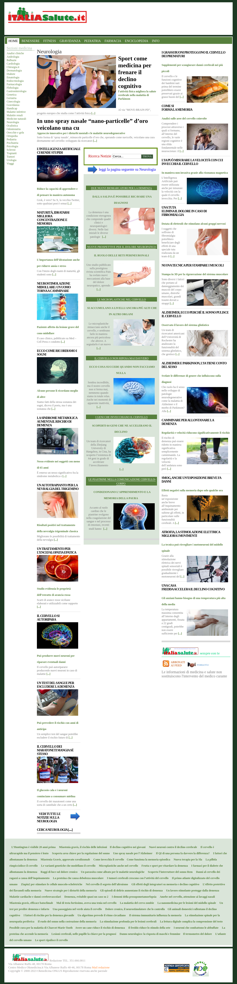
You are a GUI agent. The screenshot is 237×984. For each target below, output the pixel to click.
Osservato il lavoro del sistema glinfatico (185, 325)
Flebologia (12, 87)
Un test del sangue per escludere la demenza (55, 684)
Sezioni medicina (19, 48)
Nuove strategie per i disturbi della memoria (69, 890)
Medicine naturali (16, 118)
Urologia (12, 160)
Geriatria (12, 98)
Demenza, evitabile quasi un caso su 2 (85, 896)
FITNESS (49, 41)
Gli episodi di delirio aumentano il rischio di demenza (130, 890)
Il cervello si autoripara (48, 617)
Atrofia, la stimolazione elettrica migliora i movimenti (191, 533)
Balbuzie (12, 60)
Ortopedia (12, 136)
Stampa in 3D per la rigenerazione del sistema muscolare (195, 274)
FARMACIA (113, 41)
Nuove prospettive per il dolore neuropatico (121, 247)
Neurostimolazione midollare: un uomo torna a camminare (54, 287)
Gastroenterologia (16, 91)
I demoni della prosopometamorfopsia (133, 896)
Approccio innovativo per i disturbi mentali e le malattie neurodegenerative (81, 133)
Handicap (12, 108)
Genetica (12, 94)
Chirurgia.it (13, 67)
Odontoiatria (14, 129)
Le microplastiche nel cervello (121, 299)
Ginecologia (13, 101)
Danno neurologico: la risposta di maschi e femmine (149, 934)
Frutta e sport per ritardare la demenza (163, 865)
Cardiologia (13, 63)
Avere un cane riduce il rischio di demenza (99, 927)
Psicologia (12, 146)
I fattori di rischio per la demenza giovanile (48, 915)
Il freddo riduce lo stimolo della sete (148, 927)
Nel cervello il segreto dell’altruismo (106, 884)
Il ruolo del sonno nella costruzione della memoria (66, 921)
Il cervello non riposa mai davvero (121, 358)
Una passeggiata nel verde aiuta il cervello (76, 909)
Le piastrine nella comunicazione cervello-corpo (122, 481)
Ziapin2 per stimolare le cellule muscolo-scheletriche (50, 884)
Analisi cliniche (15, 53)
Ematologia (13, 77)
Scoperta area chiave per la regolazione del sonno (80, 853)
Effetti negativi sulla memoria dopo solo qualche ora (192, 490)
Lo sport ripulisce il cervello (50, 940)
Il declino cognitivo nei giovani (127, 847)
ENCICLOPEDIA (136, 41)
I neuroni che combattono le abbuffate (195, 927)
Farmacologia (14, 84)
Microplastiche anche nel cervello (117, 865)
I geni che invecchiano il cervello (121, 417)
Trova (147, 156)
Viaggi (10, 163)
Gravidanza (13, 105)
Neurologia (13, 122)
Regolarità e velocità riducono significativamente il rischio (196, 432)
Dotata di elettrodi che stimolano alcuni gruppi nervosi (194, 223)
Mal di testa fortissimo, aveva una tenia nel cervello (85, 903)
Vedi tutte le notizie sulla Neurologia (49, 817)
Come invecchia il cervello (108, 859)
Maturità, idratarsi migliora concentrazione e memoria (53, 218)
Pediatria (12, 139)
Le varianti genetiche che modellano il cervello (67, 865)
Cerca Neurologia (54, 829)
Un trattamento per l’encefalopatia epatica (56, 550)
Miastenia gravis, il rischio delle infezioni (82, 847)
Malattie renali (15, 115)
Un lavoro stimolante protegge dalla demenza (191, 890)
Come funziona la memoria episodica (147, 859)
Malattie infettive (16, 111)
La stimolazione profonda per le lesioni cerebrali (127, 921)
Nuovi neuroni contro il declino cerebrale (172, 847)
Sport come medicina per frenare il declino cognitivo (135, 72)
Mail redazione (101, 967)
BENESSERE (31, 41)
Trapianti (12, 153)
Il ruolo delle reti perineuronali (121, 255)
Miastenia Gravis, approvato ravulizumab (64, 859)
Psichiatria (12, 142)
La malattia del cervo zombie (136, 903)
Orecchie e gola (15, 132)
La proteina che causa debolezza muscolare (77, 878)
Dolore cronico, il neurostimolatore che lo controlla (134, 909)
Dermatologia (14, 70)
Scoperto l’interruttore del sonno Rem (169, 872)
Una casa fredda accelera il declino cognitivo (193, 587)
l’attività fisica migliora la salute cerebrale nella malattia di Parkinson (137, 95)
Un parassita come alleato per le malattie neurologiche (111, 872)
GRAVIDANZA (70, 41)
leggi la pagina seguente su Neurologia (127, 169)
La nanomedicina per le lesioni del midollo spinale (185, 903)
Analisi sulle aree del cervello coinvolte (184, 118)
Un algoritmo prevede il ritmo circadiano (100, 915)
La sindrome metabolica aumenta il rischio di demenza (57, 421)
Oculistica (12, 125)
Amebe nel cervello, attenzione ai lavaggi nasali (186, 896)
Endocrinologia (15, 80)
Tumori (11, 156)
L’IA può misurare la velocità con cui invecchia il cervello (192, 162)
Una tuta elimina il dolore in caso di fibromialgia (184, 211)
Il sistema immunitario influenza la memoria (154, 915)
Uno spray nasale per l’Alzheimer (131, 853)
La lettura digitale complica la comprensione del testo (190, 921)
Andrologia (13, 56)
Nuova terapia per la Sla (186, 859)
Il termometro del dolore (196, 934)
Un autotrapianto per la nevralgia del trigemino (57, 487)
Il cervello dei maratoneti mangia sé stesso (55, 750)
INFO (156, 41)
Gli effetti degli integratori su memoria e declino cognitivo (164, 884)
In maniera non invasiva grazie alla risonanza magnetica (195, 172)
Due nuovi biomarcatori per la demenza (121, 188)
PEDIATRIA (92, 41)
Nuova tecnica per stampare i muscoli (193, 265)
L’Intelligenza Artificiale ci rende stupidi (58, 150)
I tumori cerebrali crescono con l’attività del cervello (136, 878)
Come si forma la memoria (177, 107)
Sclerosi (11, 149)
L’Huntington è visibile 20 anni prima (32, 847)
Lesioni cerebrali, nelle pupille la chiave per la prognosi (82, 934)
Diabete (11, 74)
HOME (13, 41)
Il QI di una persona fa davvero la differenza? (181, 853)
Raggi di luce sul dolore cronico (58, 872)
